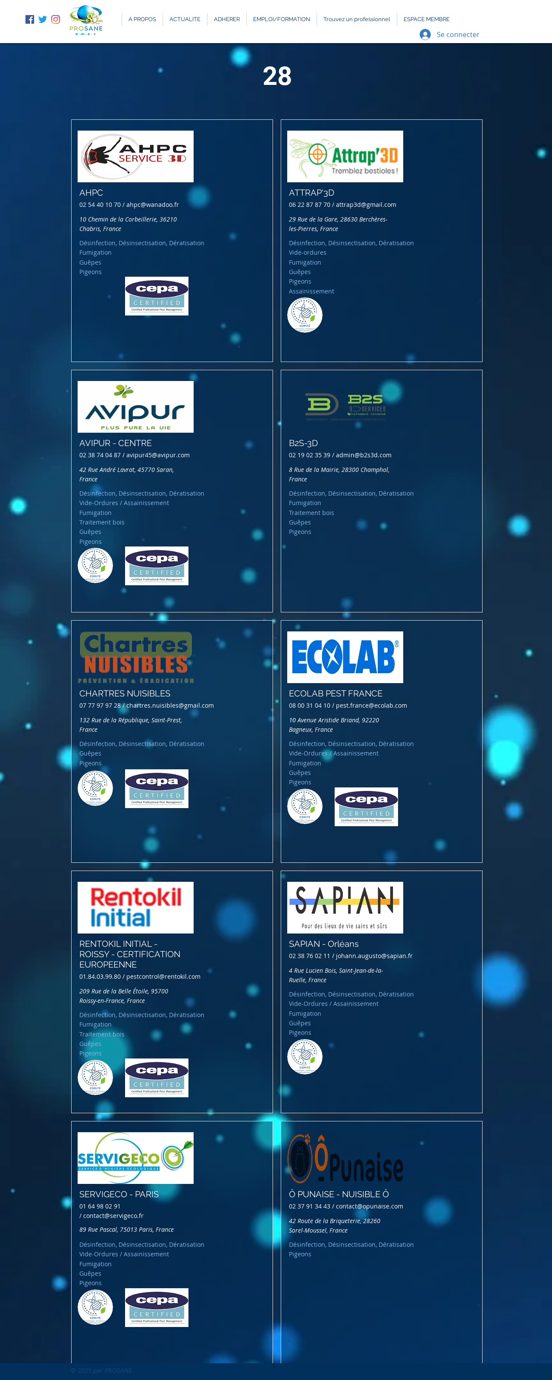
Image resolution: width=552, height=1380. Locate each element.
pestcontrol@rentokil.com (163, 976)
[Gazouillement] (42, 19)
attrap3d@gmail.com (366, 204)
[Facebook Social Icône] (29, 19)
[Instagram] (55, 19)
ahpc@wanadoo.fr (152, 204)
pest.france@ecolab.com (371, 705)
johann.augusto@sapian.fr (374, 956)
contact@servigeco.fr (113, 1215)
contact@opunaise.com (369, 1206)
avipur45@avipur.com (158, 455)
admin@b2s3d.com (364, 455)
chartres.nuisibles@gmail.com (170, 705)
